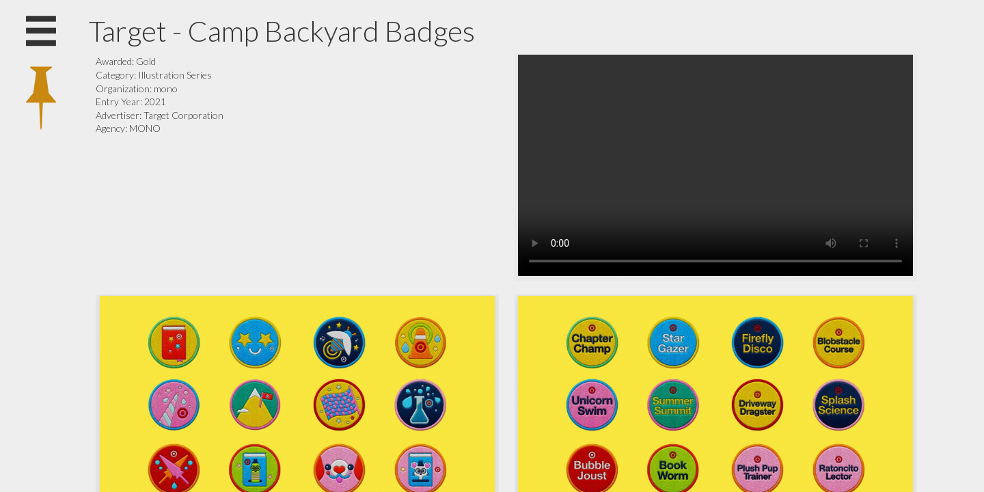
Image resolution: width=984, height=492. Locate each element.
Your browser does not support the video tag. (715, 165)
